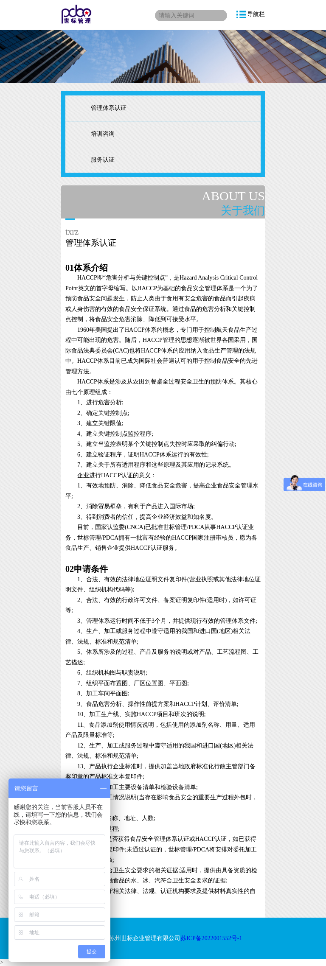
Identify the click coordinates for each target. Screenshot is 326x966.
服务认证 (103, 160)
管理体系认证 (108, 108)
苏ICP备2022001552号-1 (211, 938)
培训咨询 (103, 134)
